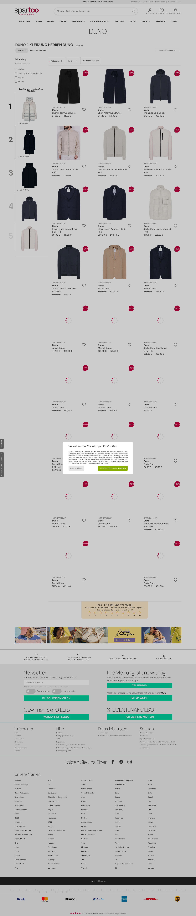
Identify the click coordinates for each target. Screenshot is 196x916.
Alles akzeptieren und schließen (113, 468)
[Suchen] (133, 11)
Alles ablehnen (76, 468)
